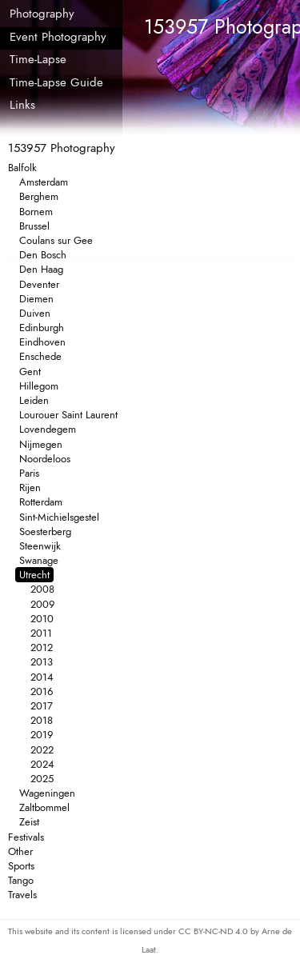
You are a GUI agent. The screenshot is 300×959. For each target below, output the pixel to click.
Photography (42, 13)
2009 (42, 604)
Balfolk (22, 167)
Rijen (30, 487)
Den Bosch (42, 254)
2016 (41, 691)
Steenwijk (40, 545)
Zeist (29, 821)
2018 (41, 720)
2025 (42, 778)
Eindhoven (42, 342)
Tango (21, 880)
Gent (30, 371)
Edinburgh (41, 327)
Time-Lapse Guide (56, 82)
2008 (42, 589)
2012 (41, 647)
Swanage (38, 560)
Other (20, 851)
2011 (41, 633)
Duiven (34, 313)
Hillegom (38, 386)
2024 (42, 764)
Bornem (36, 211)
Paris (29, 473)
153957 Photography (61, 148)
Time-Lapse (38, 59)
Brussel (34, 226)
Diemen (36, 298)
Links (22, 105)
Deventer (39, 284)
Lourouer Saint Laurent (68, 414)
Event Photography (58, 37)
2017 (41, 705)
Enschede (40, 356)
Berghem (38, 196)
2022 (42, 749)
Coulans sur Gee (56, 240)
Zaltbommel (44, 807)
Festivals (26, 837)
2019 (41, 734)
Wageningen (47, 793)
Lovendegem (47, 429)
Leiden (34, 400)
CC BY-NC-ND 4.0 (214, 931)
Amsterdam (43, 182)
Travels (22, 894)
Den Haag (41, 269)
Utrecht (34, 574)
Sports (21, 865)
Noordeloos (44, 458)
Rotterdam (40, 501)
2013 (41, 661)
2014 (42, 677)
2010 (42, 618)
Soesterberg (45, 531)
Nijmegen (40, 444)
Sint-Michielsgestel (59, 517)
